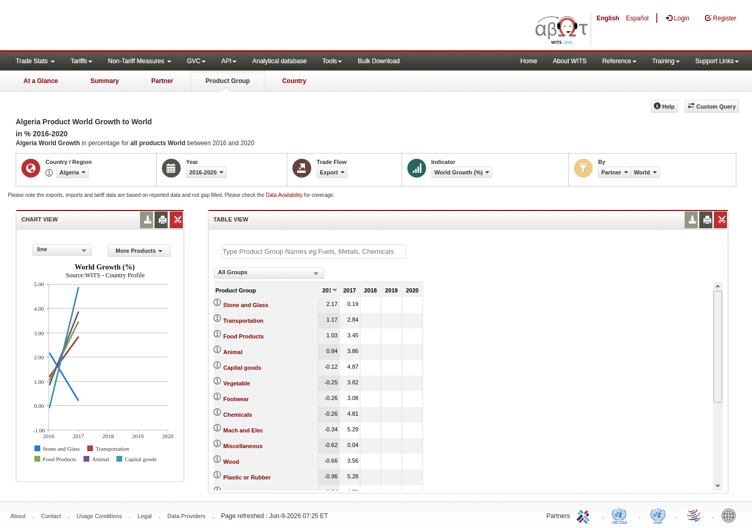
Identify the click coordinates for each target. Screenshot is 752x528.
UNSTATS (658, 514)
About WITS (570, 61)
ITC (584, 514)
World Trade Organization (694, 514)
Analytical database (279, 61)
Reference (619, 61)
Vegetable (237, 383)
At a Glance (41, 81)
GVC (196, 61)
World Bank (731, 514)
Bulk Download (379, 61)
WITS (104, 26)
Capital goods (243, 368)
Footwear (236, 399)
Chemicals (238, 415)
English (607, 18)
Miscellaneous (243, 446)
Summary (104, 81)
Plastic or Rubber (247, 477)
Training (666, 61)
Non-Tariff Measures (139, 61)
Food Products (244, 336)
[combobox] (62, 250)
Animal (233, 352)
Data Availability (285, 195)
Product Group (228, 81)
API (229, 61)
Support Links (717, 61)
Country (294, 81)
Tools (332, 61)
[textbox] (314, 251)
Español (637, 18)
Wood (231, 462)
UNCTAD (621, 514)
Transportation (244, 321)
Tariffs (81, 61)
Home (529, 61)
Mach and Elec (243, 430)
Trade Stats (35, 61)
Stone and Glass (246, 305)
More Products (138, 251)
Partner (162, 81)
